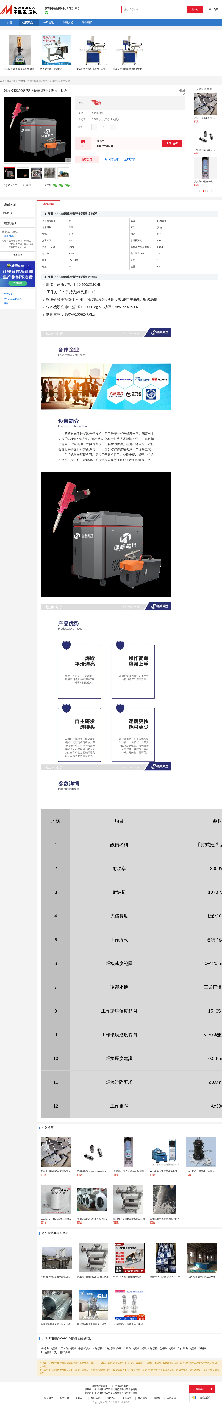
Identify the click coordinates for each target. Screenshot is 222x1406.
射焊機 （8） (9, 213)
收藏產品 (10, 185)
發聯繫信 (87, 159)
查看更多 (17, 255)
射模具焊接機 (167, 1348)
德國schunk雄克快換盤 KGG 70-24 (166, 1276)
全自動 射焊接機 (186, 1348)
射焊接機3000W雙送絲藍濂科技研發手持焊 (115, 1389)
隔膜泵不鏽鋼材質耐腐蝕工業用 (93, 1276)
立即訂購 (130, 159)
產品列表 (11, 81)
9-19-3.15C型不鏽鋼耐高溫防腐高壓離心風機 (135, 1276)
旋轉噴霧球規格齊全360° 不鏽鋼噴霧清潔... (134, 1324)
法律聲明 (142, 1398)
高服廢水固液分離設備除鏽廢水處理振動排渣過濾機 (103, 1324)
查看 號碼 (172, 143)
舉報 (27, 185)
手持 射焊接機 (49, 1348)
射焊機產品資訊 (99, 1386)
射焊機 (21, 81)
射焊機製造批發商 (121, 1386)
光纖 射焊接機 (149, 1348)
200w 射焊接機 (68, 1348)
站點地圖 (95, 1398)
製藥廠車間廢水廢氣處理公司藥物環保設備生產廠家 (67, 1276)
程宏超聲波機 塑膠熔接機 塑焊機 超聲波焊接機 (27, 69)
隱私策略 (111, 1398)
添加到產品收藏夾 (13, 298)
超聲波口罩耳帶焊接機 (51, 69)
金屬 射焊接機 (131, 1348)
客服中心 (79, 1398)
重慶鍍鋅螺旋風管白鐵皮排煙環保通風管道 (62, 1324)
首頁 (2, 81)
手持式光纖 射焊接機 (90, 1348)
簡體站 (157, 1398)
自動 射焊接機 (113, 1348)
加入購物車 (112, 159)
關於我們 (48, 1398)
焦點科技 (114, 1402)
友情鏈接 (171, 1398)
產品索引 (8, 294)
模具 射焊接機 (62, 1352)
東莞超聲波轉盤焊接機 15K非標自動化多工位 (98, 69)
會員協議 (126, 1398)
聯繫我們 (64, 1398)
